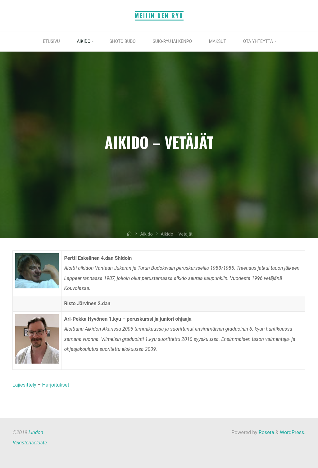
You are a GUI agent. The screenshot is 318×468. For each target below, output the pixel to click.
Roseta (265, 432)
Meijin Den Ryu (159, 15)
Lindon (36, 432)
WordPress (292, 432)
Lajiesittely (25, 385)
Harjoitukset (55, 385)
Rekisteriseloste (29, 443)
